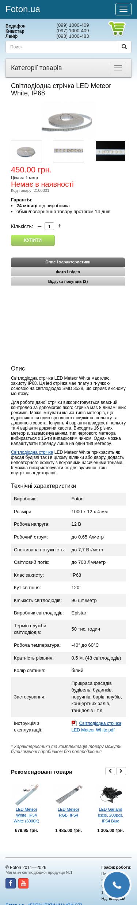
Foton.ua (22, 9)
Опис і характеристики (67, 262)
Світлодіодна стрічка (32, 452)
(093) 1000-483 (73, 36)
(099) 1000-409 (73, 25)
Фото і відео (68, 272)
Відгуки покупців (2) (68, 281)
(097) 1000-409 (73, 30)
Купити (33, 240)
